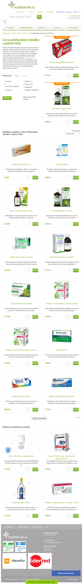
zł (79, 12)
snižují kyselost (29, 58)
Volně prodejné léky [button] (25, 27)
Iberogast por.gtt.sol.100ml (62, 211)
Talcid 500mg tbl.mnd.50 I (21, 396)
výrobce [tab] (24, 75)
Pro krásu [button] (57, 27)
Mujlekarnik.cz (7, 33)
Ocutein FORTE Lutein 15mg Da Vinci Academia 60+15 (62, 457)
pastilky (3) (28, 87)
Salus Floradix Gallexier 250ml (21, 211)
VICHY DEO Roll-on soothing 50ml (21, 456)
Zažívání (24, 33)
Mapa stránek (73, 579)
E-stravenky (49, 12)
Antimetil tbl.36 (61, 350)
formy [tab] (16, 75)
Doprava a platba (23, 527)
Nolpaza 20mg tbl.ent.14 (21, 164)
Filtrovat (7, 98)
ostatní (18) (29, 84)
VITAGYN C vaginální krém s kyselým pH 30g (62, 503)
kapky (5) (28, 81)
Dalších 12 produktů (39, 418)
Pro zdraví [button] (41, 27)
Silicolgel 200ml (62, 164)
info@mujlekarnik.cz (54, 542)
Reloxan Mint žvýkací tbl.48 (21, 304)
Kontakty (40, 12)
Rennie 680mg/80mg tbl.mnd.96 (62, 62)
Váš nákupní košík (74, 16)
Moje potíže (17, 33)
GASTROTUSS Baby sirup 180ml (62, 257)
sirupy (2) (9, 90)
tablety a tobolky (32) (32, 90)
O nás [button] (31, 12)
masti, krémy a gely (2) (12, 86)
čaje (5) (8, 81)
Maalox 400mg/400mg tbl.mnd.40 (62, 396)
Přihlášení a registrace (65, 12)
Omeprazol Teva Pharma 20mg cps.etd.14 (21, 350)
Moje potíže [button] (10, 27)
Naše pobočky (36, 527)
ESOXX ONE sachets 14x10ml (21, 257)
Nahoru (78, 417)
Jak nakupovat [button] (20, 12)
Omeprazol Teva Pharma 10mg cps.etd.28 (62, 304)
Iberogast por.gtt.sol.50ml (61, 109)
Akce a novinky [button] (72, 27)
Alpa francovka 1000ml (21, 503)
